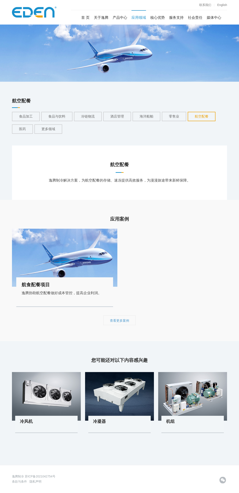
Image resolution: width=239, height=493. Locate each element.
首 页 (85, 18)
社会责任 (195, 18)
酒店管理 (117, 116)
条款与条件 (19, 481)
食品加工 (26, 116)
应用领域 (138, 18)
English (222, 5)
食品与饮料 (56, 116)
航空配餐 (201, 116)
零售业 (174, 116)
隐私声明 (35, 481)
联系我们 (205, 5)
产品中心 (120, 18)
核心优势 (157, 18)
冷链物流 (88, 116)
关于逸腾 (101, 18)
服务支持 (176, 18)
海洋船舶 (146, 116)
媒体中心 (214, 18)
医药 (22, 129)
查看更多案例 (119, 320)
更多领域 (48, 129)
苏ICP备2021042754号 (40, 476)
